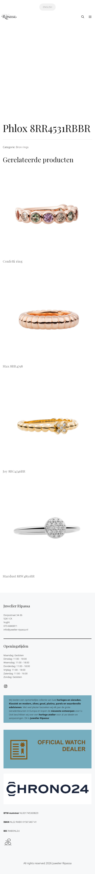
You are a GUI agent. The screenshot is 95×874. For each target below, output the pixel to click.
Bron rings (22, 147)
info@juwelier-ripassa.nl (16, 629)
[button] (82, 16)
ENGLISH (47, 7)
